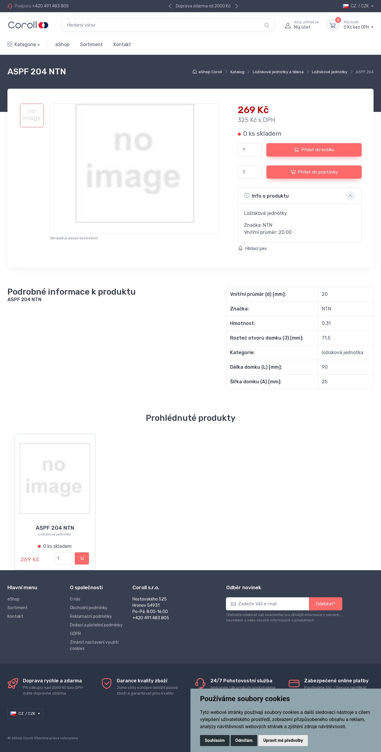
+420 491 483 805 (50, 6)
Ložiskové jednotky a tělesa (278, 72)
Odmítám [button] (244, 740)
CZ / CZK (356, 6)
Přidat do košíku (313, 149)
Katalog (237, 72)
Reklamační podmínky (91, 615)
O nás (75, 598)
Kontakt (122, 44)
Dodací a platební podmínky (96, 624)
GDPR (75, 633)
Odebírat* (325, 603)
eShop (62, 44)
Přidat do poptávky (314, 171)
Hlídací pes (252, 248)
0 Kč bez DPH (359, 25)
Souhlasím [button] (215, 740)
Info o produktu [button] (266, 195)
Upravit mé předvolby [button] (283, 740)
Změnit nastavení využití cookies (94, 645)
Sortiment (91, 44)
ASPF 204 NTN (55, 528)
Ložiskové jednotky (329, 72)
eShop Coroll (210, 72)
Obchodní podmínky (88, 607)
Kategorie (21, 44)
